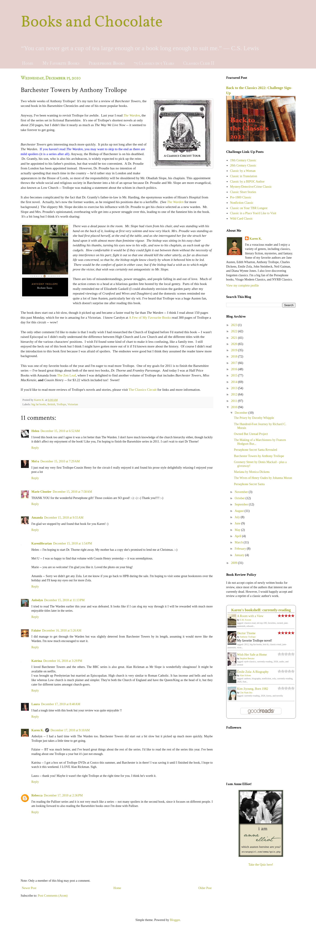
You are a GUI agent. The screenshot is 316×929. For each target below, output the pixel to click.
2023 (234, 325)
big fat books (38, 404)
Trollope (61, 404)
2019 (234, 350)
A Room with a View (250, 616)
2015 (234, 375)
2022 (234, 331)
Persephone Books (106, 63)
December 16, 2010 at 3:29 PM (62, 661)
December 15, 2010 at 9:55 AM (64, 517)
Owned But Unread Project (251, 434)
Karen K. (37, 730)
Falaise (36, 630)
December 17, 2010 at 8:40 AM (60, 704)
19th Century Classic (243, 160)
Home (27, 63)
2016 (234, 369)
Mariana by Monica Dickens (252, 472)
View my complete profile (242, 285)
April (238, 536)
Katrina (36, 661)
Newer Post (29, 888)
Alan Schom (245, 675)
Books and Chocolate (92, 22)
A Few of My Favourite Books (150, 317)
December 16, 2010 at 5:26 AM (62, 630)
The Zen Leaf (66, 375)
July (238, 517)
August (240, 511)
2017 (234, 363)
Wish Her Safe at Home (252, 654)
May (238, 530)
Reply (35, 447)
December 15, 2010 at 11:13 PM (64, 600)
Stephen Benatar (247, 658)
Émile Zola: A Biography (253, 671)
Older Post (205, 888)
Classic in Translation (243, 176)
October (240, 498)
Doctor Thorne (246, 633)
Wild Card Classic (241, 218)
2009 (234, 563)
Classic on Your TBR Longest (248, 208)
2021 (234, 337)
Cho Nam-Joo (246, 692)
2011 (234, 401)
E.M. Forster (245, 620)
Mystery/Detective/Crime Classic (251, 186)
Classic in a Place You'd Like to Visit (253, 213)
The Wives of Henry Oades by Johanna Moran (263, 478)
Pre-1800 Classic (240, 197)
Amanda (37, 517)
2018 (234, 356)
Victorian (72, 404)
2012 (234, 394)
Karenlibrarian (41, 543)
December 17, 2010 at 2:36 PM (63, 795)
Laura (35, 704)
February (241, 548)
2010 (234, 407)
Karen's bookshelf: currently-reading (261, 610)
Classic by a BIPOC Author (247, 181)
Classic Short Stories (243, 192)
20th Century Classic (243, 165)
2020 (234, 344)
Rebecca (37, 795)
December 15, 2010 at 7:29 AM (60, 461)
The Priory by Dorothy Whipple (254, 418)
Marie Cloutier (41, 491)
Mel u (35, 461)
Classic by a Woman (242, 170)
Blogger (175, 920)
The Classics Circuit (143, 389)
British (51, 404)
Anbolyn (37, 600)
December (241, 412)
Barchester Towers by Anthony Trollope (259, 456)
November (242, 492)
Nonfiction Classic (241, 202)
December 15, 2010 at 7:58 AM (72, 491)
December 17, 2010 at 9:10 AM (70, 730)
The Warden (131, 115)
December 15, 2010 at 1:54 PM (72, 543)
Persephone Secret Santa (249, 484)
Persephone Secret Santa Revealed (255, 449)
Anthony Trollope (247, 637)
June (238, 523)
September (242, 504)
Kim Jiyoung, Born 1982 (252, 688)
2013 (234, 388)
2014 (234, 382)
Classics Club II (198, 63)
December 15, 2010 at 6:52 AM (60, 431)
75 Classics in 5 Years (154, 63)
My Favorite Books (61, 63)
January (240, 555)
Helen (35, 431)
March (239, 542)
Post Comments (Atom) (53, 895)
